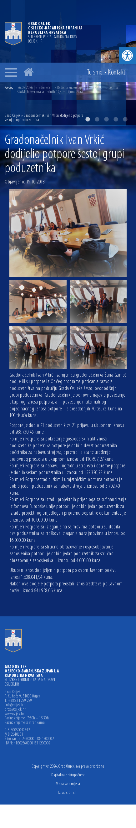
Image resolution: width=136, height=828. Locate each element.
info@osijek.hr (15, 705)
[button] (127, 55)
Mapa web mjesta (68, 784)
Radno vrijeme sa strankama (25, 723)
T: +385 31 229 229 (18, 701)
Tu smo (95, 72)
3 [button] (106, 119)
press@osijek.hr (15, 709)
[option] (74, 90)
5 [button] (125, 119)
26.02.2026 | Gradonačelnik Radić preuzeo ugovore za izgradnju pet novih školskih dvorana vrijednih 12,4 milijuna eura (70, 90)
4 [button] (116, 119)
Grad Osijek (13, 115)
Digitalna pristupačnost (68, 775)
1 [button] (87, 119)
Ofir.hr (73, 792)
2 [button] (97, 119)
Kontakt (116, 72)
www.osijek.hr (14, 714)
